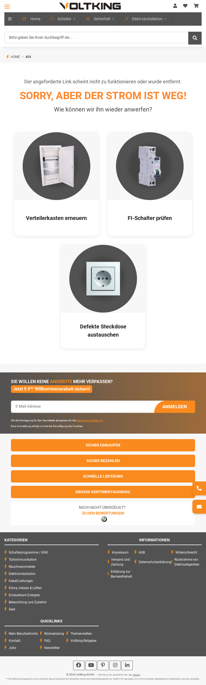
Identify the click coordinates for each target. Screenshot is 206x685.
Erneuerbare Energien (24, 595)
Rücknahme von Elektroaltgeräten (186, 562)
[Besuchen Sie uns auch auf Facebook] (78, 665)
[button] (175, 6)
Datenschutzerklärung (89, 420)
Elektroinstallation (22, 574)
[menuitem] (28, 19)
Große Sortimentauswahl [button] (103, 492)
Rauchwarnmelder (22, 567)
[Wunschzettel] (185, 6)
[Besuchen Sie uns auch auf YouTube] (91, 665)
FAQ (47, 641)
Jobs (12, 648)
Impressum (120, 552)
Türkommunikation (23, 559)
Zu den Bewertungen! (103, 513)
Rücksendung (54, 634)
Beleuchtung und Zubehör (28, 602)
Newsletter (52, 648)
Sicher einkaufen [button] (103, 445)
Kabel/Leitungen (21, 581)
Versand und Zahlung (120, 562)
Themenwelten (81, 634)
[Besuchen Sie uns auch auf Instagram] (115, 665)
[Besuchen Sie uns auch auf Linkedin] (127, 665)
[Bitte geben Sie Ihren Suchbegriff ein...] (96, 37)
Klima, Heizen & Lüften (25, 588)
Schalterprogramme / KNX (28, 552)
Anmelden (174, 406)
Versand (136, 675)
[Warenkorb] (196, 6)
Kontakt (14, 641)
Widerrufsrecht (186, 552)
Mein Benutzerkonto (23, 634)
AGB (142, 552)
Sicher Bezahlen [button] (103, 460)
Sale (12, 609)
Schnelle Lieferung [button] (103, 476)
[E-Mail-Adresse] (82, 406)
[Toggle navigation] (7, 6)
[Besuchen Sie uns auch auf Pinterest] (103, 665)
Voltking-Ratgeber (83, 641)
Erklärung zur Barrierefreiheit (121, 574)
